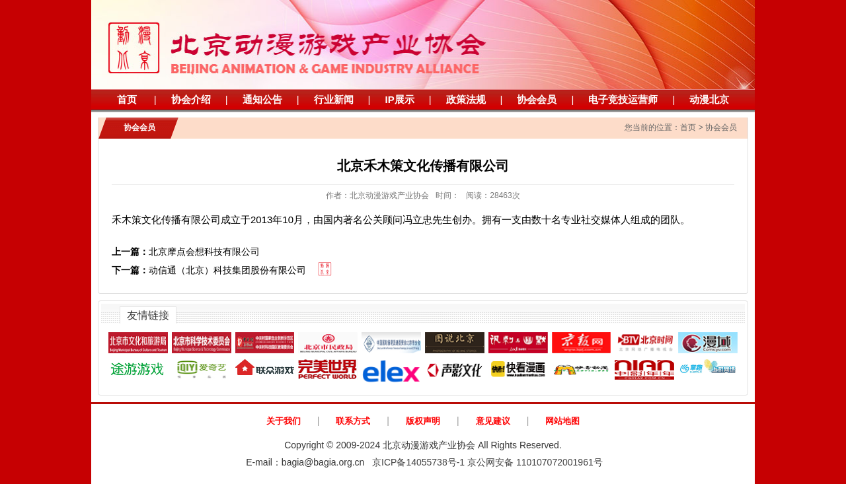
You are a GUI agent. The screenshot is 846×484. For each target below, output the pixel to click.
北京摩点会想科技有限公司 (186, 251)
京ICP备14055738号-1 (418, 462)
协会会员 (537, 99)
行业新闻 (334, 99)
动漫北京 (709, 99)
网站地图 (562, 421)
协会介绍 (191, 99)
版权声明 (423, 421)
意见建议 (493, 421)
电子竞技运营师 (623, 99)
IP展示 (399, 99)
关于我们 (283, 421)
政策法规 (466, 99)
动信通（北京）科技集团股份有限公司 (209, 270)
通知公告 (262, 99)
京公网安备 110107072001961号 (535, 462)
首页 (127, 99)
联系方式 (353, 421)
